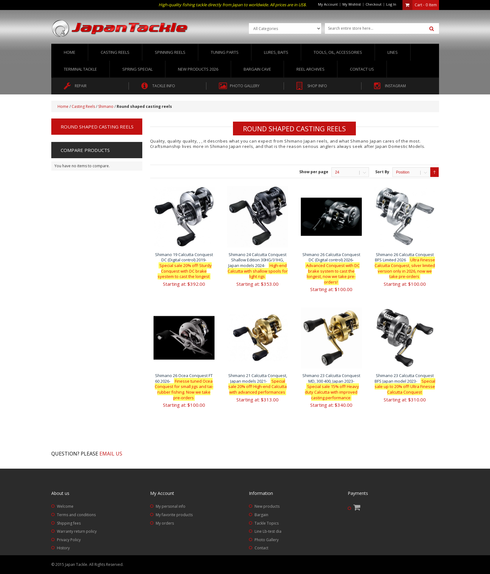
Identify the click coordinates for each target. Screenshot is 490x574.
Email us (110, 453)
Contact (261, 548)
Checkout (373, 4)
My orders (165, 523)
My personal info (170, 506)
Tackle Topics (267, 523)
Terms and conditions (76, 514)
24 (337, 172)
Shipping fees (69, 523)
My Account (328, 4)
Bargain (261, 514)
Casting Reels (83, 106)
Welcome (65, 506)
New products (267, 506)
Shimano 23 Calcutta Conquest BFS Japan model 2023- (405, 384)
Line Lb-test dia (268, 531)
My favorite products (174, 514)
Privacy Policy (69, 539)
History (63, 548)
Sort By (382, 171)
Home (69, 52)
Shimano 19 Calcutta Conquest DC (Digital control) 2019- (184, 265)
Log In (391, 4)
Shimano (106, 106)
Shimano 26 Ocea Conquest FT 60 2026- (184, 386)
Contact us (362, 69)
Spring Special (137, 69)
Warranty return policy (77, 531)
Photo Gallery (267, 539)
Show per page (313, 171)
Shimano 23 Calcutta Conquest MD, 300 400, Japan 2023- (331, 386)
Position (402, 172)
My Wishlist (351, 4)
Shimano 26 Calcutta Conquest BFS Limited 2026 (405, 265)
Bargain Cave (257, 69)
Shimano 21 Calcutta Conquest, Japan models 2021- (257, 384)
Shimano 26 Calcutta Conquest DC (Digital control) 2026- (331, 268)
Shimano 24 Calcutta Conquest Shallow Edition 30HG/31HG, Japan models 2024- (258, 265)
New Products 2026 (198, 69)
